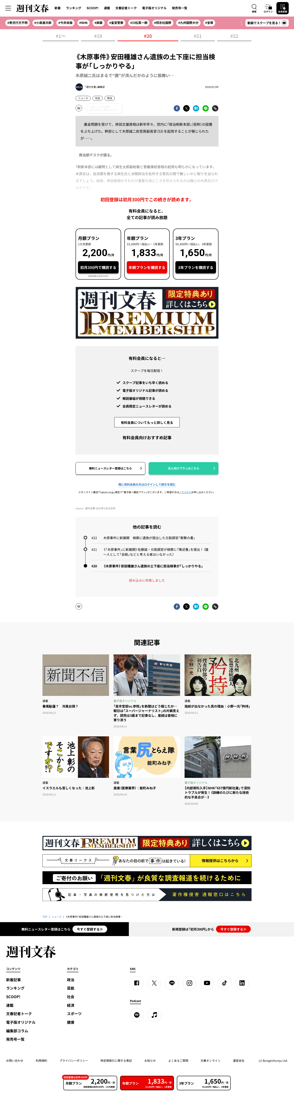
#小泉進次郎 (42, 22)
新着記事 (13, 979)
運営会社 (238, 1060)
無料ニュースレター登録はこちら (110, 468)
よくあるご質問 (178, 1060)
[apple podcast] (154, 1015)
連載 (107, 8)
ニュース (83, 98)
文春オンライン (210, 1060)
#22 (234, 36)
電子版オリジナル (154, 8)
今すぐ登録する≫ (90, 929)
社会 (97, 98)
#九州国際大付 (188, 22)
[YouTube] (207, 983)
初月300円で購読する (98, 267)
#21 (198, 36)
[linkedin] (242, 983)
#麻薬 (98, 22)
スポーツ (74, 1013)
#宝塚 (209, 22)
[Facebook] (137, 983)
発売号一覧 (179, 8)
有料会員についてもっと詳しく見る (147, 422)
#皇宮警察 (116, 22)
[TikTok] (225, 983)
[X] (154, 983)
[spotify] (137, 1015)
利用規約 (41, 1060)
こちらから (185, 492)
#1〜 (61, 36)
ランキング (73, 8)
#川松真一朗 (138, 22)
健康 (70, 1022)
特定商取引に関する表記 (116, 1060)
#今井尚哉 (65, 22)
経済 (70, 1005)
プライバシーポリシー (73, 1060)
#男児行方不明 (17, 22)
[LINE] (172, 983)
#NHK (83, 22)
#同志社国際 (162, 22)
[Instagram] (189, 983)
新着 (58, 8)
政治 (109, 98)
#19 (98, 36)
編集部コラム (17, 1031)
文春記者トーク (126, 8)
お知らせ (150, 1060)
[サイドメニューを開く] (8, 8)
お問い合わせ (14, 1060)
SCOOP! (93, 8)
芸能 (70, 988)
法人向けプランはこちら (183, 468)
